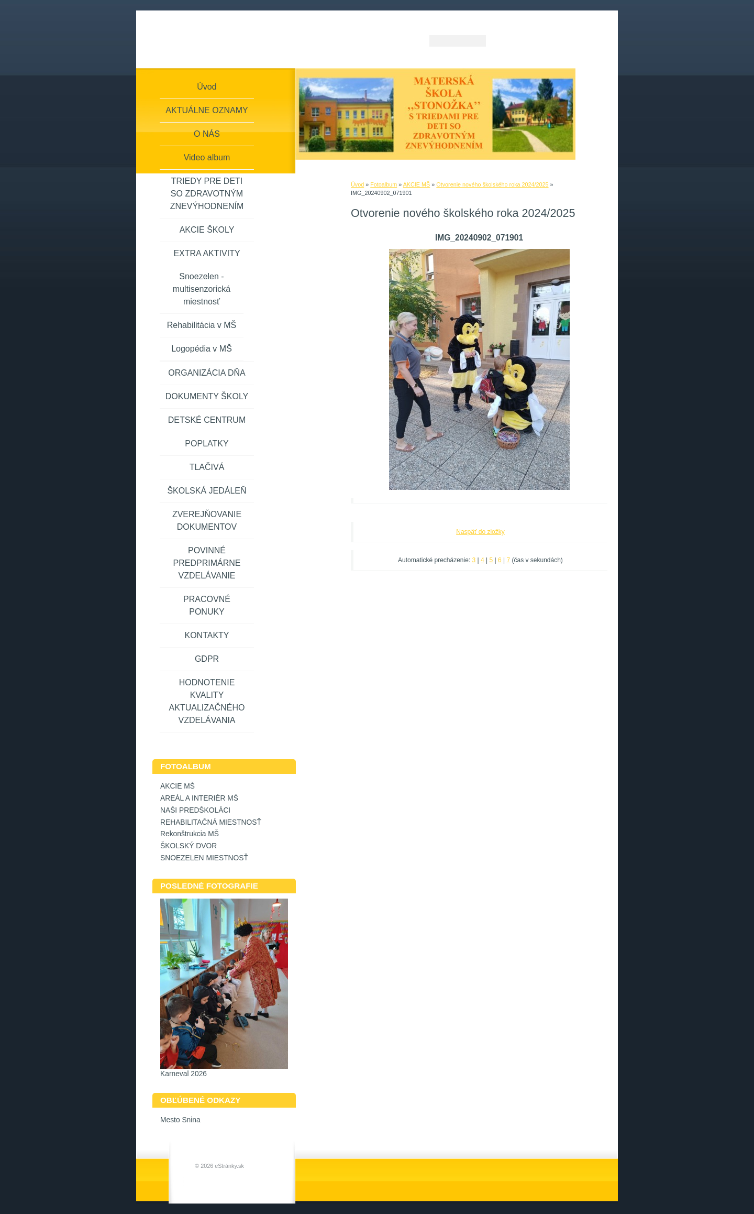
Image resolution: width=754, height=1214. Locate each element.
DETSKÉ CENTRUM (207, 419)
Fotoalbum (383, 184)
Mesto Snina (180, 1120)
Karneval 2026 (183, 1074)
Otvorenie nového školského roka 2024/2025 (492, 184)
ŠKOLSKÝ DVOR (188, 846)
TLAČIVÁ (207, 467)
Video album (207, 157)
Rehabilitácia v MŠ (202, 325)
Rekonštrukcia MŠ (189, 834)
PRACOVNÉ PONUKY (206, 605)
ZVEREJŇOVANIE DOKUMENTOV (206, 520)
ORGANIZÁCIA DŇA (207, 372)
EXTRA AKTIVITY (206, 253)
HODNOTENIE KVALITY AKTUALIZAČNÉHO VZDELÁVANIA (207, 701)
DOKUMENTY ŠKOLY (207, 396)
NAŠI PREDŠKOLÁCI (195, 810)
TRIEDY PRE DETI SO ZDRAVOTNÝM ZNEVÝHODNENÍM (206, 194)
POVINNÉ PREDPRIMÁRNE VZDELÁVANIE (207, 563)
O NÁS (207, 133)
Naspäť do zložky (480, 531)
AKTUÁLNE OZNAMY (206, 110)
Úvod (357, 184)
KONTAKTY (206, 635)
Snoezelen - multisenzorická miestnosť (201, 289)
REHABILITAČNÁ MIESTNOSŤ (210, 822)
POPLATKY (206, 443)
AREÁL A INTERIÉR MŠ (199, 798)
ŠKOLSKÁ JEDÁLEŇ (206, 490)
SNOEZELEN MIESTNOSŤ (204, 858)
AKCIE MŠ (416, 184)
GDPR (207, 658)
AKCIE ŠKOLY (207, 229)
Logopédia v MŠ (201, 348)
